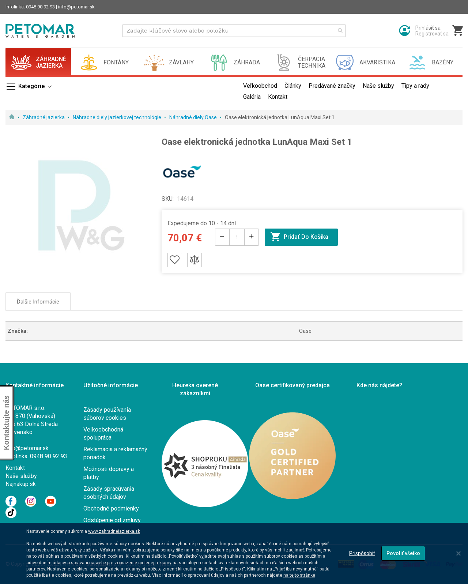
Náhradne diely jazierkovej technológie (117, 117)
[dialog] (234, 553)
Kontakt (15, 467)
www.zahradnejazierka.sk (114, 531)
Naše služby (21, 475)
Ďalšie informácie (38, 301)
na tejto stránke (299, 575)
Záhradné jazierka (44, 117)
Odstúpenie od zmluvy (112, 520)
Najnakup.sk (20, 484)
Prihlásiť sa (428, 28)
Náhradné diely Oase (193, 117)
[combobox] (234, 31)
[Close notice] (458, 553)
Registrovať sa (432, 34)
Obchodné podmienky (111, 508)
